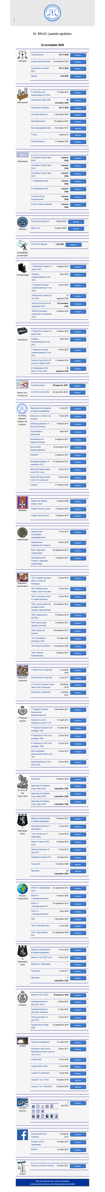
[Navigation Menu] (91, 20)
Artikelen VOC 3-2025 (39, 995)
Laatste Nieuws (37, 55)
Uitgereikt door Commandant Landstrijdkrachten (38, 535)
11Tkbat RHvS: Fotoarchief (41, 670)
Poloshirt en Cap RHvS (40, 221)
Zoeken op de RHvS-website (42, 1166)
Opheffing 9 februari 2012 (41, 857)
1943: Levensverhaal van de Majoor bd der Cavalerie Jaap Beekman (41, 607)
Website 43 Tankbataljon (40, 964)
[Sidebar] (14, 20)
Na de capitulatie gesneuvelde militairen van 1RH (41, 754)
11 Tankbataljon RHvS (39, 181)
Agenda (34, 76)
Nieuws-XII (35, 228)
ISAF (33, 919)
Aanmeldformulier (38, 121)
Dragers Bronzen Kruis (40, 515)
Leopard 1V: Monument (40, 1073)
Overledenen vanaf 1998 (40, 100)
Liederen (33, 485)
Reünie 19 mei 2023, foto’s (41, 957)
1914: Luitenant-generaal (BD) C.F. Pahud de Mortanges (41, 581)
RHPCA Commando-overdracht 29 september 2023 (42, 314)
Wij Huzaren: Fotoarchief (40, 692)
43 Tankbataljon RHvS (39, 189)
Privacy (34, 135)
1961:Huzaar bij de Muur (40, 646)
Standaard (34, 455)
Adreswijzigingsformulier (41, 128)
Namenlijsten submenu (40, 108)
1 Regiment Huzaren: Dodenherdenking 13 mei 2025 (41, 288)
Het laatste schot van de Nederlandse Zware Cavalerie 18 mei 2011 (43, 1052)
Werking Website (38, 141)
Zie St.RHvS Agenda (39, 244)
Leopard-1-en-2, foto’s (40, 1080)
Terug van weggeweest (40, 1042)
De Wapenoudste (38, 385)
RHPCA (34, 1149)
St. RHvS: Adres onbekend (41, 204)
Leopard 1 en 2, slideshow (41, 1086)
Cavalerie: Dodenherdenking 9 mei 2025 (41, 277)
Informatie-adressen (39, 114)
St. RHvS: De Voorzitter (40, 392)
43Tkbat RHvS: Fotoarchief (41, 678)
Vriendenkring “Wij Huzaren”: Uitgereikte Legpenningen (39, 561)
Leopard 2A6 (36, 1059)
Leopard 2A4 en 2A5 (39, 1066)
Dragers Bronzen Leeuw (40, 509)
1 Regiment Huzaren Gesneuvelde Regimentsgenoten (39, 712)
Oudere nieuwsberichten (40, 61)
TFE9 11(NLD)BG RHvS (40, 926)
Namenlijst (35, 871)
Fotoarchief (35, 779)
